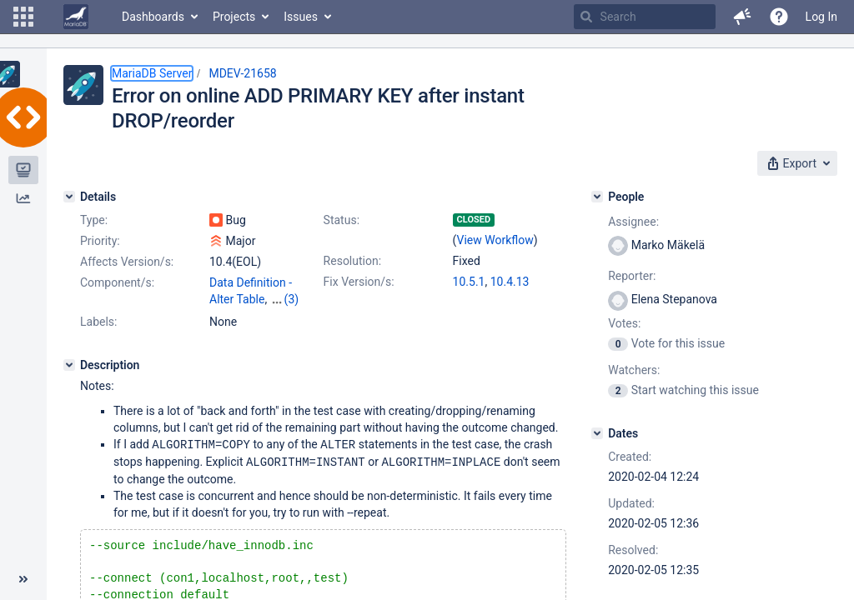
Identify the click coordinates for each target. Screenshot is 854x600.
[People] (597, 196)
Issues (301, 16)
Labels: (98, 321)
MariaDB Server (152, 73)
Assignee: (633, 221)
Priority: (100, 241)
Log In (821, 16)
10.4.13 (510, 281)
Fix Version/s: (359, 281)
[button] (23, 16)
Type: (94, 220)
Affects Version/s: (126, 261)
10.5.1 (469, 281)
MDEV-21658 (242, 73)
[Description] (69, 365)
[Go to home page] (76, 16)
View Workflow (495, 240)
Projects (234, 16)
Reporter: (632, 275)
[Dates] (597, 433)
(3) (291, 299)
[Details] (69, 196)
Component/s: (117, 282)
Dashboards (153, 16)
